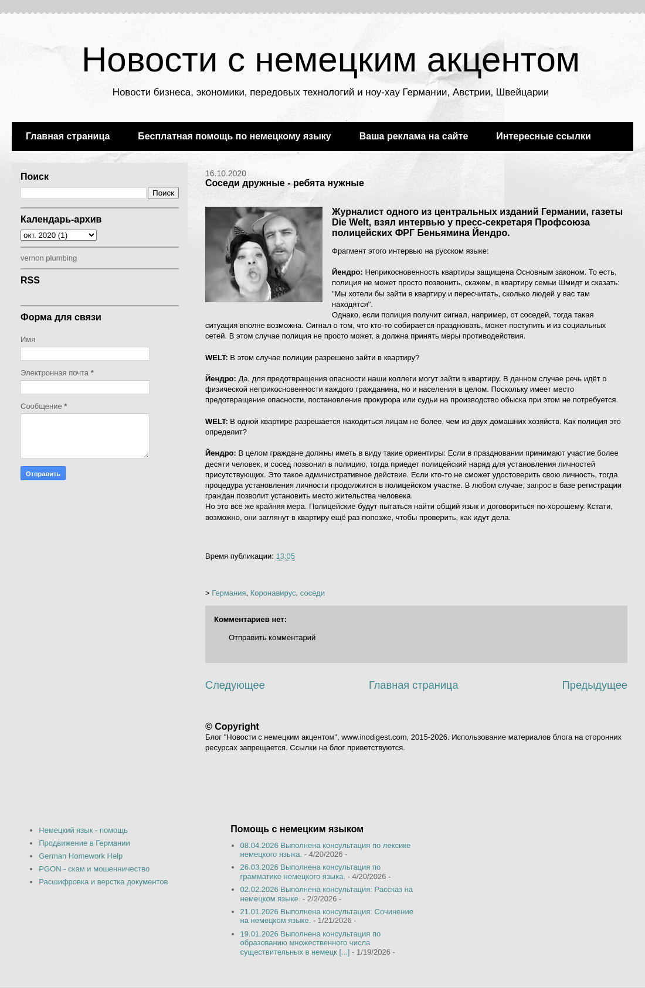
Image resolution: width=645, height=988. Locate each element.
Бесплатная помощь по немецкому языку (234, 136)
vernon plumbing (49, 258)
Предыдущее (594, 685)
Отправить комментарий (272, 637)
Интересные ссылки (543, 136)
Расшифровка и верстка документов (103, 881)
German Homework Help (81, 856)
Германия (229, 593)
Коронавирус (273, 593)
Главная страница (68, 136)
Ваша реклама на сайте (414, 136)
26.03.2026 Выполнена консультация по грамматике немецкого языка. (310, 872)
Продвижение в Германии (84, 843)
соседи (312, 593)
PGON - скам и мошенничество (94, 868)
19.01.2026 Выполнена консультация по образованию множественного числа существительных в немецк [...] (310, 942)
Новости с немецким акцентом (331, 59)
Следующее (235, 685)
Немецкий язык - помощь (83, 830)
